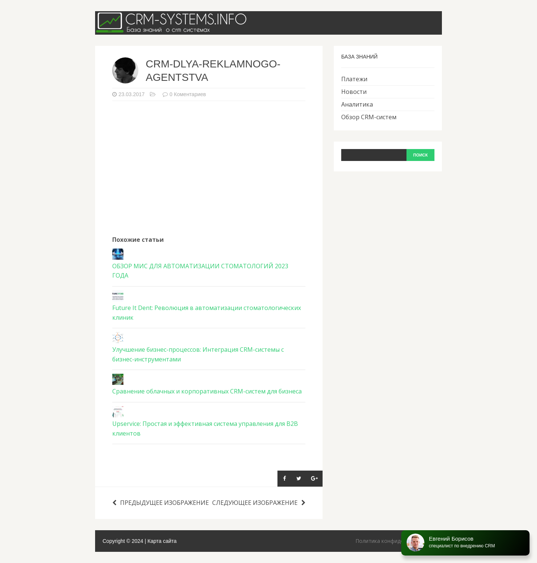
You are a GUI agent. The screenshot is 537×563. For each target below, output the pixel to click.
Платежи (354, 79)
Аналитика (357, 104)
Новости (354, 92)
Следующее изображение (258, 503)
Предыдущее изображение (160, 503)
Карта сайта (162, 541)
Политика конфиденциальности (395, 540)
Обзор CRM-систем (368, 117)
